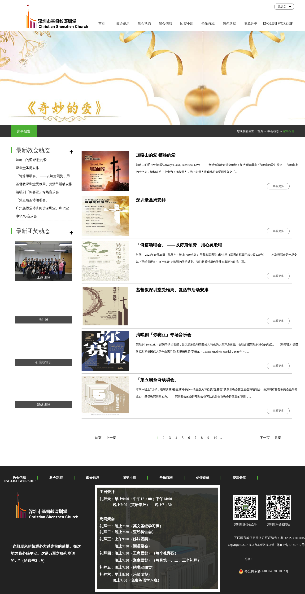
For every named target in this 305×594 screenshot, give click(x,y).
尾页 (277, 438)
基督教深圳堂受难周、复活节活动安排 (44, 184)
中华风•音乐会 (26, 216)
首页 (101, 23)
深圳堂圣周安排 (27, 168)
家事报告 (288, 131)
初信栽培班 (43, 362)
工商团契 (43, 277)
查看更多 (278, 186)
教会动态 (273, 131)
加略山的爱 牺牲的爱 (31, 160)
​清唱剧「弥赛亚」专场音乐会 (37, 192)
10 (215, 438)
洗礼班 (43, 320)
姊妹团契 (43, 404)
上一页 (111, 438)
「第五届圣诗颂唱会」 (32, 200)
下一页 (265, 438)
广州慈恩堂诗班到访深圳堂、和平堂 (42, 208)
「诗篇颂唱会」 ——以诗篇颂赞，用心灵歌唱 (49, 176)
